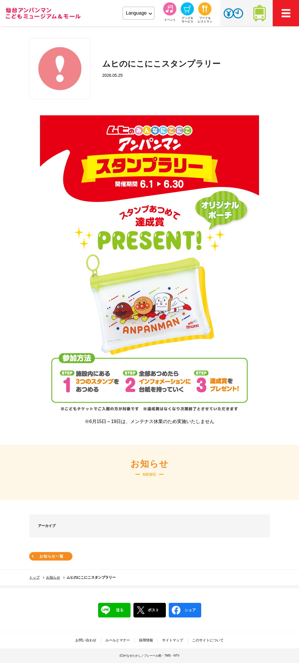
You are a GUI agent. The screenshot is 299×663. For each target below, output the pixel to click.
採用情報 (146, 640)
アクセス (259, 13)
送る (112, 610)
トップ (34, 577)
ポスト (147, 610)
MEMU (286, 13)
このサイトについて (208, 640)
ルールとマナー (117, 640)
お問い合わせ (85, 640)
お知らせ (53, 577)
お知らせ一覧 (51, 556)
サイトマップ (172, 640)
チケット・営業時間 (233, 13)
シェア (184, 610)
